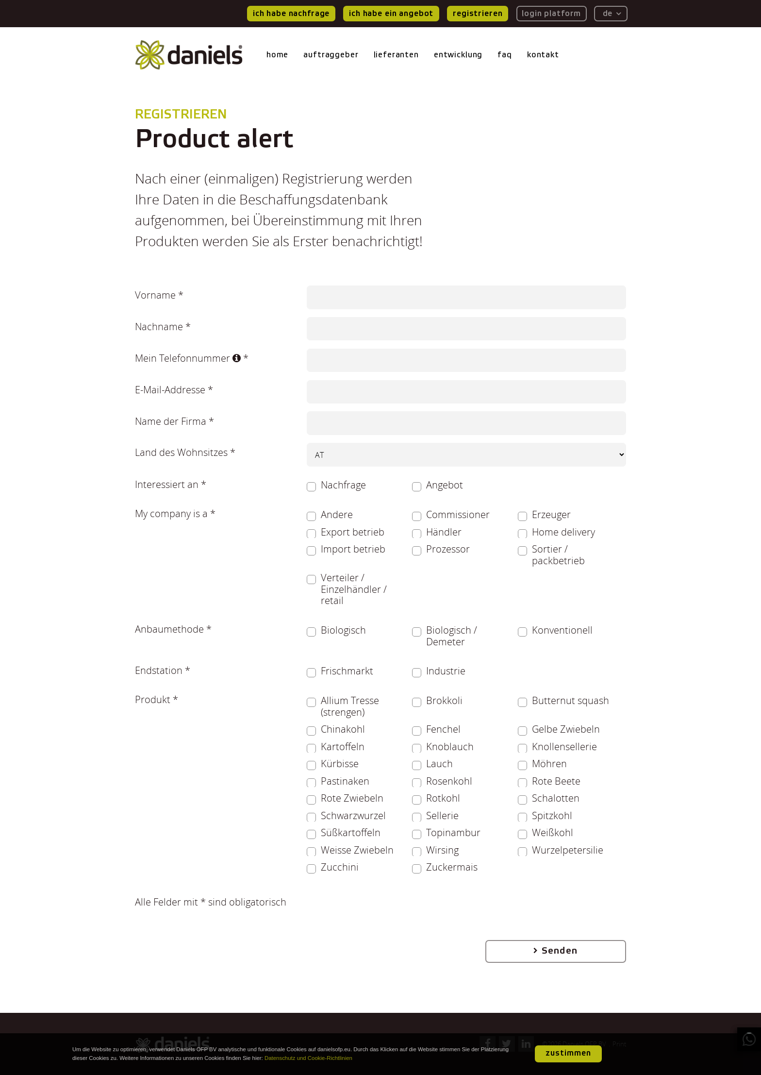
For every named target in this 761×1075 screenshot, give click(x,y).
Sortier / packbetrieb (558, 555)
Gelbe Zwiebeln (566, 729)
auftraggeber (330, 54)
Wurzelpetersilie (567, 850)
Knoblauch (450, 746)
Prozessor (448, 549)
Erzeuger (551, 514)
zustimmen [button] (568, 1053)
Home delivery (563, 532)
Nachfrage (343, 485)
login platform (551, 13)
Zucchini (340, 867)
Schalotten (555, 798)
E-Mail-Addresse (170, 389)
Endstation (158, 670)
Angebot (444, 485)
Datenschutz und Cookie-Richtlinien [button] (308, 1058)
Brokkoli (444, 700)
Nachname (159, 326)
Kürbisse (340, 763)
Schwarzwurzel (353, 815)
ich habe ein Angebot (391, 13)
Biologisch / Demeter (451, 636)
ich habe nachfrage (291, 13)
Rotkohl (443, 798)
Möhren (549, 763)
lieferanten (396, 54)
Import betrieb (353, 549)
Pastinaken (345, 781)
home (277, 54)
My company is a (171, 513)
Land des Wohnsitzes (181, 452)
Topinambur (453, 832)
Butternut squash (570, 700)
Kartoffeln (342, 746)
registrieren (477, 13)
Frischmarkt (347, 671)
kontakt (543, 54)
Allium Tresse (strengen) (350, 706)
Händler (444, 532)
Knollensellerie (564, 746)
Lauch (439, 763)
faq (504, 54)
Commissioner (458, 514)
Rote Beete (556, 781)
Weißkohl (552, 832)
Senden (560, 950)
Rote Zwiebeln (352, 798)
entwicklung (458, 54)
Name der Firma (170, 421)
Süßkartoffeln (350, 832)
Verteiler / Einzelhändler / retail (354, 589)
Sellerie (442, 815)
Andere (337, 514)
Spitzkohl (552, 815)
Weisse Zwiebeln (357, 850)
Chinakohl (343, 729)
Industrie (445, 671)
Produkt (152, 699)
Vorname (155, 294)
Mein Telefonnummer (188, 358)
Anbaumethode (169, 628)
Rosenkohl (449, 781)
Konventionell (562, 630)
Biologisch (343, 630)
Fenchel (443, 729)
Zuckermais (452, 867)
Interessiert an (167, 484)
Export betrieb (352, 532)
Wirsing (442, 850)
